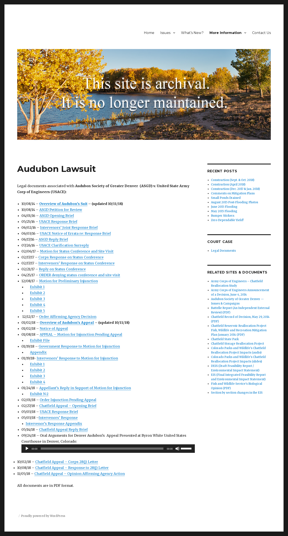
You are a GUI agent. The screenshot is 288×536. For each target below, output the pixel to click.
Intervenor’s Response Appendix (54, 423)
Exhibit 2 (37, 293)
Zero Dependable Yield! (227, 220)
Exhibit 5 (37, 311)
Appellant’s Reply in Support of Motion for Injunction (85, 388)
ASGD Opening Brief (56, 215)
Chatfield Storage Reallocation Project (237, 343)
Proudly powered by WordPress (43, 516)
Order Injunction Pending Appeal (68, 400)
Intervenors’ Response (58, 417)
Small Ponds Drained (226, 198)
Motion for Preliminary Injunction (68, 281)
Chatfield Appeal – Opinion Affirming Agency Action (79, 473)
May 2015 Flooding (224, 211)
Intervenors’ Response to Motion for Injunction (77, 358)
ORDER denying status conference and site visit (79, 275)
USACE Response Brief (58, 221)
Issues (165, 33)
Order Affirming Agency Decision (67, 316)
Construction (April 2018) (228, 184)
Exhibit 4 (37, 305)
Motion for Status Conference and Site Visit (77, 251)
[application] (108, 448)
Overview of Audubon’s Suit (63, 204)
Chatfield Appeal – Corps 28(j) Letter (66, 462)
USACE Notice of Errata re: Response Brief (75, 233)
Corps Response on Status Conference (71, 257)
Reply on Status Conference (62, 269)
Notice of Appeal (54, 328)
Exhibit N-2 (39, 394)
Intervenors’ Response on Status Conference (76, 263)
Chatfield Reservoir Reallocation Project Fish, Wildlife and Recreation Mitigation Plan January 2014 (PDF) (239, 330)
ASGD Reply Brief (53, 239)
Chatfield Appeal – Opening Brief (67, 406)
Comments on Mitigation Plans (233, 193)
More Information (225, 33)
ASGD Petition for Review (60, 210)
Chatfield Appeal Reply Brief (63, 429)
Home (149, 33)
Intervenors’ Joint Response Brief (69, 227)
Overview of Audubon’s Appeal (67, 322)
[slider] (102, 449)
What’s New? (192, 33)
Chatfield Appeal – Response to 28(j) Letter (72, 468)
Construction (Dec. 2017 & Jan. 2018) (235, 189)
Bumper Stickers (222, 215)
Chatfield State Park (225, 339)
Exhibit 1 (37, 287)
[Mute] (177, 448)
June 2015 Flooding (224, 207)
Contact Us (261, 33)
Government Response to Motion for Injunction (79, 346)
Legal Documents (223, 251)
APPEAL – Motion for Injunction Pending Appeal (81, 334)
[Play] (27, 448)
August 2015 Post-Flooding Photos (234, 202)
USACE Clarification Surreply (64, 245)
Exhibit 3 (37, 299)
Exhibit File (40, 340)
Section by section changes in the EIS (237, 392)
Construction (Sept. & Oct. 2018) (232, 180)
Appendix (38, 352)
